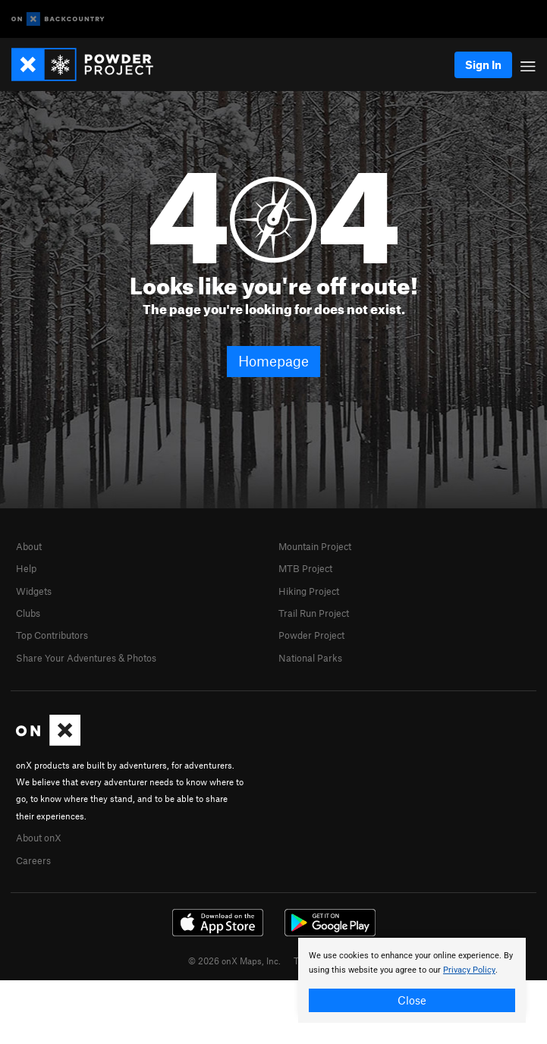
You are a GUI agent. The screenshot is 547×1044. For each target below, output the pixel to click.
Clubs (28, 613)
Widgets (34, 591)
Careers (33, 860)
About (29, 546)
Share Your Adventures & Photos (86, 658)
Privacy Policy (469, 970)
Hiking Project (308, 591)
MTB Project (305, 568)
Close (412, 1000)
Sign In (483, 64)
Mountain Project (314, 546)
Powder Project (311, 635)
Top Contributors (52, 635)
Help (26, 568)
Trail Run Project (313, 613)
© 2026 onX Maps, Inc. (234, 960)
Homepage (273, 360)
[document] (412, 980)
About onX (38, 838)
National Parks (310, 658)
